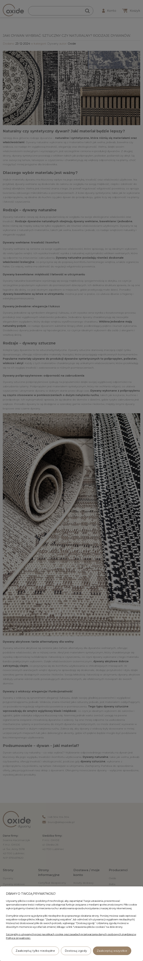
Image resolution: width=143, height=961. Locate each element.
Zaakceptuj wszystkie (112, 950)
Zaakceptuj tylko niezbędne (35, 950)
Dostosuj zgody (76, 950)
